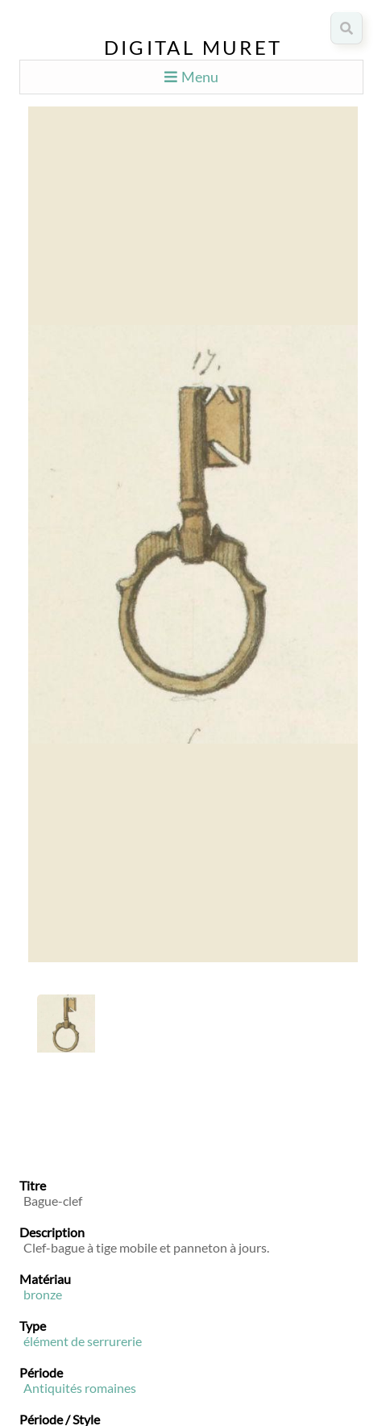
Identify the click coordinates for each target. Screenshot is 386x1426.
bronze (42, 1294)
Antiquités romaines (79, 1387)
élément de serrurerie (82, 1341)
